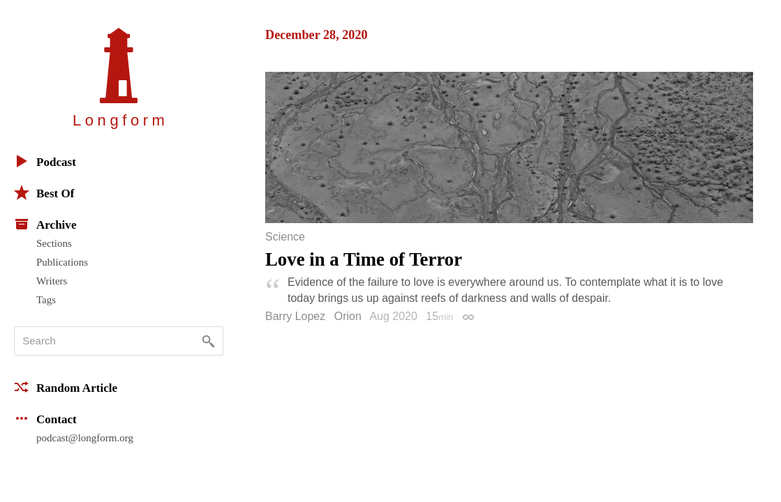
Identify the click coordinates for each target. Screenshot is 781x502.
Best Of (44, 192)
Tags (46, 299)
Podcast (45, 161)
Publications (62, 262)
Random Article (65, 387)
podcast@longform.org (84, 437)
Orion (348, 316)
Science (285, 237)
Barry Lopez (295, 316)
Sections (54, 243)
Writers (51, 281)
